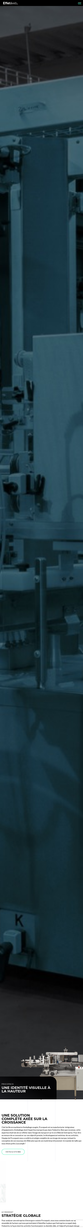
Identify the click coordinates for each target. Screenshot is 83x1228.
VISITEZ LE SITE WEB (13, 1152)
